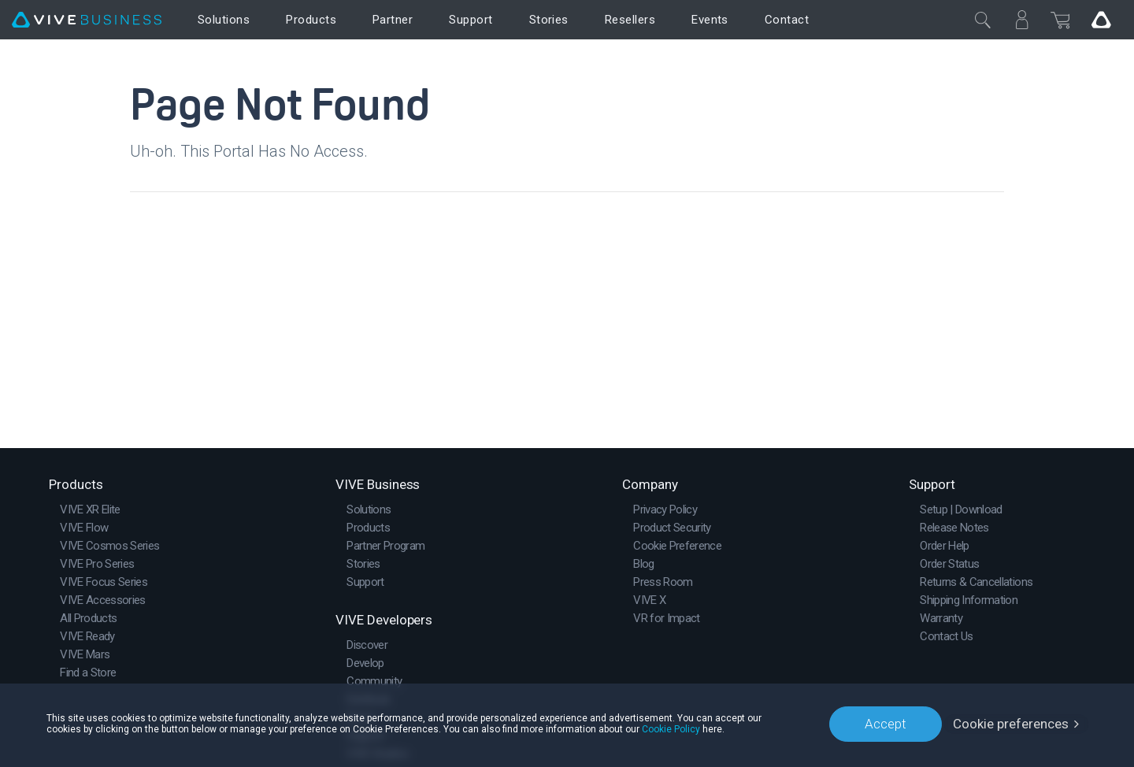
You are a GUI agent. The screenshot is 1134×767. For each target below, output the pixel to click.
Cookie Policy (671, 729)
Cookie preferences (1011, 724)
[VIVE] (86, 20)
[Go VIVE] (1101, 19)
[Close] (982, 19)
